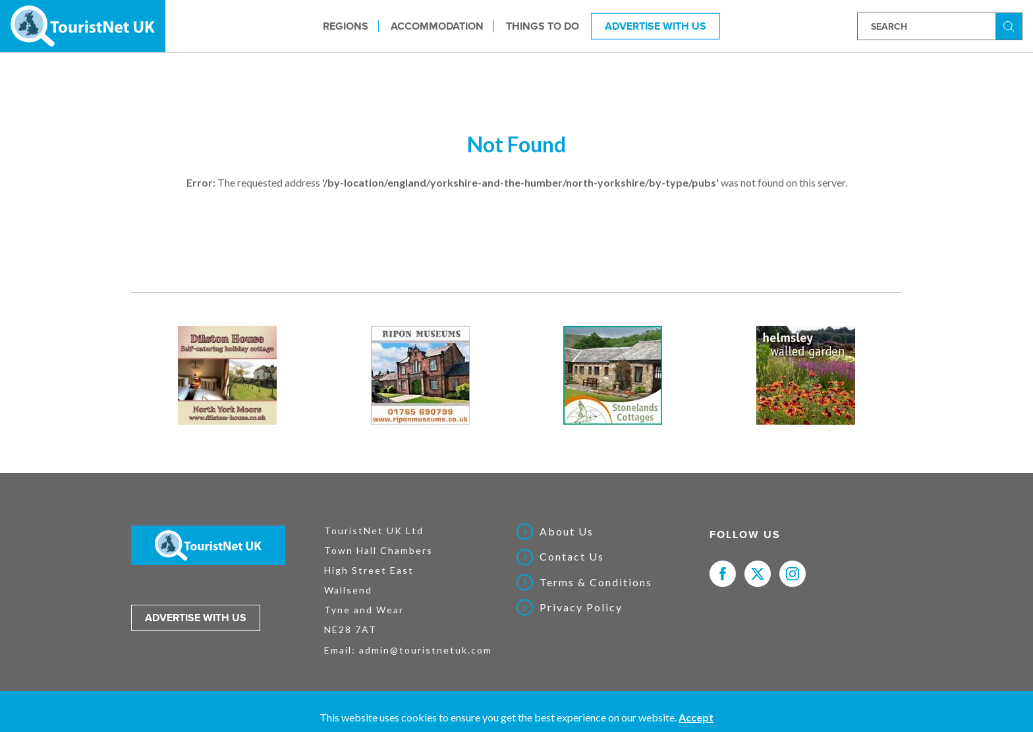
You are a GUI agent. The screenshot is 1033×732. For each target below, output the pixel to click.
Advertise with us (195, 618)
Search (1010, 25)
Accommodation (437, 26)
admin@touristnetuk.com (425, 650)
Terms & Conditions (596, 582)
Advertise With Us (655, 25)
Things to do (542, 26)
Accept (696, 717)
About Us (567, 531)
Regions (345, 26)
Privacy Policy (581, 607)
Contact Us (572, 557)
